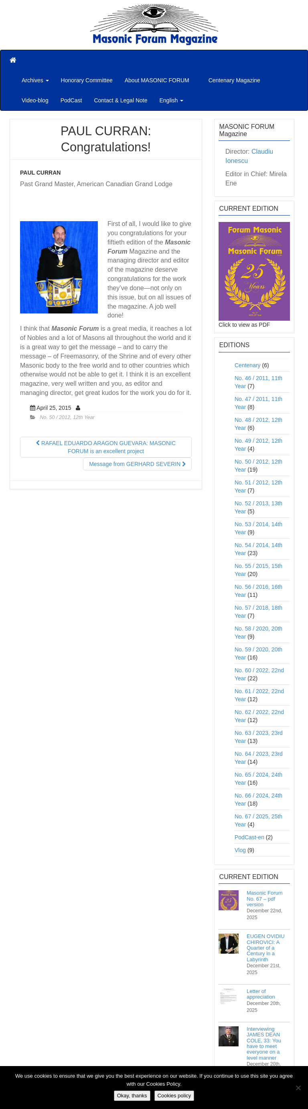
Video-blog (35, 100)
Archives (35, 80)
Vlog (240, 850)
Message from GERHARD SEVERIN (137, 464)
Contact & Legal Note (120, 100)
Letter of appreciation (261, 994)
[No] (298, 1088)
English (171, 100)
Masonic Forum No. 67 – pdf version (265, 899)
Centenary (248, 365)
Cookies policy (174, 1096)
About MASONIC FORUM (157, 80)
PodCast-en (249, 837)
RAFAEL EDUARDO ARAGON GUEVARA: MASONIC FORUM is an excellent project (106, 447)
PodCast (71, 100)
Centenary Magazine (233, 80)
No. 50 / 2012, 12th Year (67, 417)
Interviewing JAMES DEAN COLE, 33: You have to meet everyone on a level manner (264, 1043)
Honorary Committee (87, 80)
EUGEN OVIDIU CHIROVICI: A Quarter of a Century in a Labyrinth (266, 947)
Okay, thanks (132, 1096)
